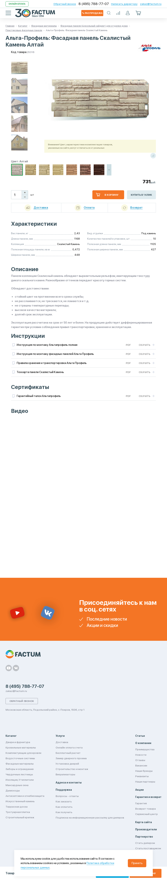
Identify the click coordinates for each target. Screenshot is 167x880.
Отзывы (140, 760)
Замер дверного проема (71, 758)
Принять (137, 863)
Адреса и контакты (69, 782)
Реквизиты (142, 776)
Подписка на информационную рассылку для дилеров (90, 817)
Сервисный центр (146, 814)
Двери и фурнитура (18, 742)
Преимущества (144, 749)
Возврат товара (145, 808)
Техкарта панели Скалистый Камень (40, 372)
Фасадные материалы (20, 763)
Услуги (60, 735)
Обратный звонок (64, 3)
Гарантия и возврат (148, 797)
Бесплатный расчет (68, 752)
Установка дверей (67, 763)
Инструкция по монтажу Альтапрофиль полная (47, 345)
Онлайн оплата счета (69, 747)
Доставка (62, 742)
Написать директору (124, 3)
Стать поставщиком (148, 848)
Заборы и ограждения (19, 769)
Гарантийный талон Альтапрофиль (39, 396)
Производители (146, 829)
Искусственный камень (20, 801)
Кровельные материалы (21, 747)
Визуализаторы (65, 774)
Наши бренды (144, 770)
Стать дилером (145, 842)
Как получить (64, 812)
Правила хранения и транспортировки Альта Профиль (52, 363)
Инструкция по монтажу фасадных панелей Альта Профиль (55, 354)
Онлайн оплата (17, 4)
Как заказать (64, 801)
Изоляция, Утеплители (20, 779)
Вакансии (141, 765)
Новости (140, 754)
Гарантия (141, 803)
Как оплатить (64, 806)
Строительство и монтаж (72, 769)
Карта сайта (143, 822)
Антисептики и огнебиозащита (25, 795)
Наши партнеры (145, 781)
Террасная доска (17, 806)
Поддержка (64, 789)
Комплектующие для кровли (23, 752)
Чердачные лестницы (19, 774)
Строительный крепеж (20, 817)
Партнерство (144, 836)
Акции (139, 789)
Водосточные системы (20, 758)
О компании (143, 743)
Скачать (144, 345)
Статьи (140, 735)
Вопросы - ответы (67, 796)
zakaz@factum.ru (150, 3)
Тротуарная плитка (18, 812)
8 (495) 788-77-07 (94, 4)
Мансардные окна (17, 785)
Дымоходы (13, 790)
